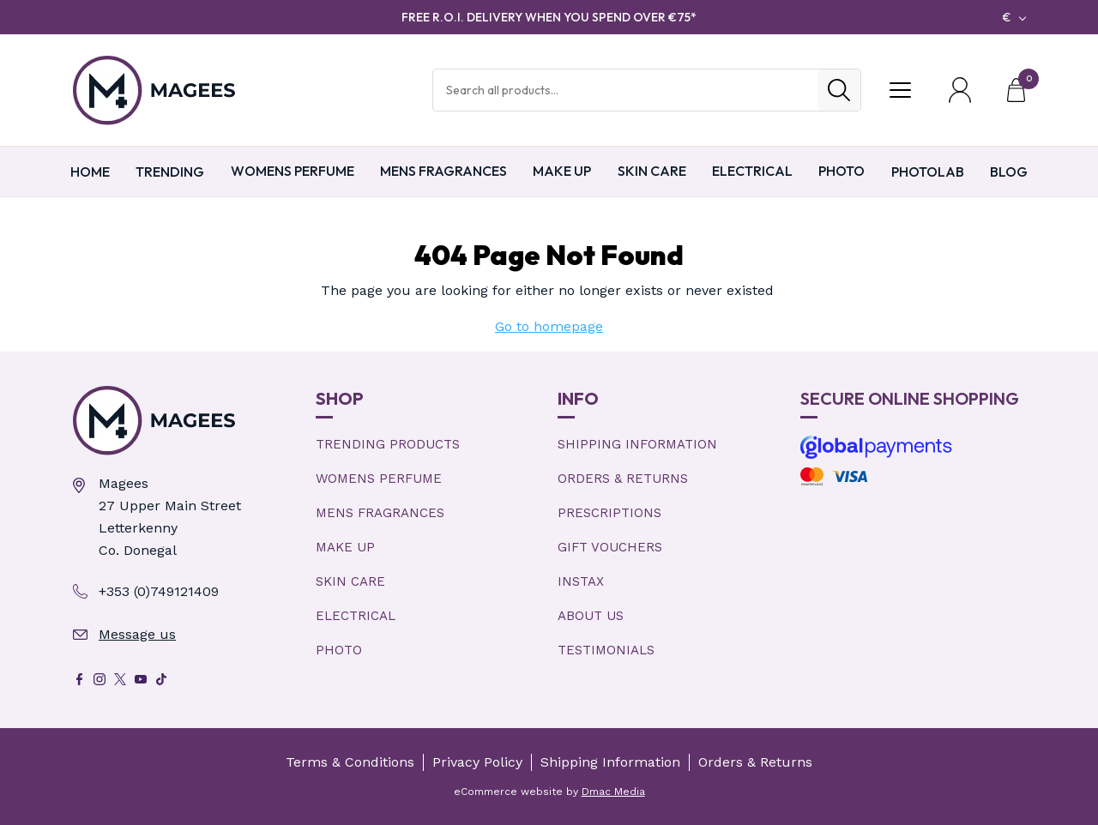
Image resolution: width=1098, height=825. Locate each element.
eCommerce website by (549, 792)
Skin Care (652, 170)
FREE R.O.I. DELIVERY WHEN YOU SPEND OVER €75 (549, 17)
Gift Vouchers (610, 547)
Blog (1009, 171)
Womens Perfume (292, 170)
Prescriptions (609, 513)
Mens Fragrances (443, 170)
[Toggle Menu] (900, 90)
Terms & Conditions (350, 762)
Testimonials (606, 650)
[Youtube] (141, 679)
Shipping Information (637, 444)
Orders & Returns (623, 478)
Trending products (388, 444)
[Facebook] (79, 679)
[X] (120, 679)
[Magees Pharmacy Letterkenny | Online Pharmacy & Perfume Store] (186, 420)
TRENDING (170, 171)
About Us (591, 615)
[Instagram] (100, 679)
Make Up (562, 170)
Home (90, 171)
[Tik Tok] (161, 679)
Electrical (752, 170)
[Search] (838, 90)
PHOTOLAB (927, 171)
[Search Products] (625, 90)
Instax (581, 581)
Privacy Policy (477, 762)
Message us (137, 634)
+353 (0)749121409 (159, 591)
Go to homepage (549, 326)
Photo (841, 170)
